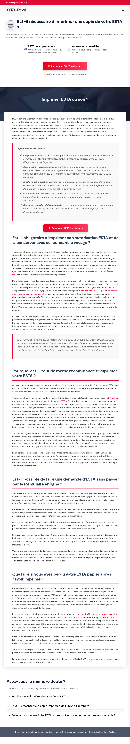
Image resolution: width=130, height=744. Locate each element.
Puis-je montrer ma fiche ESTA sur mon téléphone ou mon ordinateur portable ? (62, 722)
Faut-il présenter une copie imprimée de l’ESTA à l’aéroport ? (50, 713)
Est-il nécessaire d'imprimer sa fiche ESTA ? (39, 703)
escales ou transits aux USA (50, 412)
